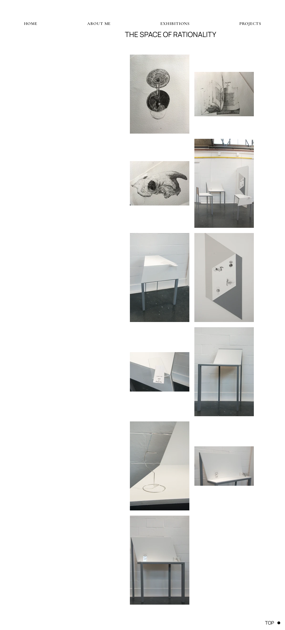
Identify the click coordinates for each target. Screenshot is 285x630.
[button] (175, 23)
